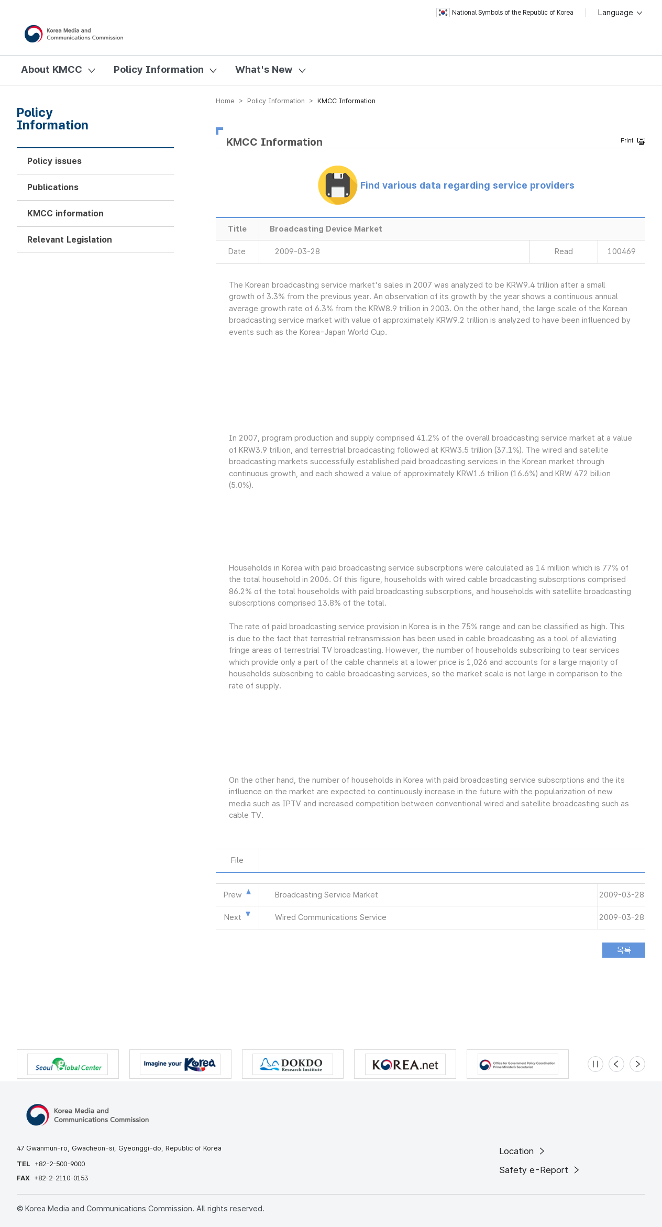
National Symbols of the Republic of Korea (504, 12)
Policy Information (159, 69)
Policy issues (54, 161)
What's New (264, 69)
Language (621, 12)
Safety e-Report (540, 1170)
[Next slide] (637, 1064)
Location (523, 1151)
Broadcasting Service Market (326, 895)
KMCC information (65, 213)
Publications (53, 187)
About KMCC (51, 69)
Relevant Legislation (69, 240)
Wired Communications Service (331, 917)
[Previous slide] (616, 1064)
